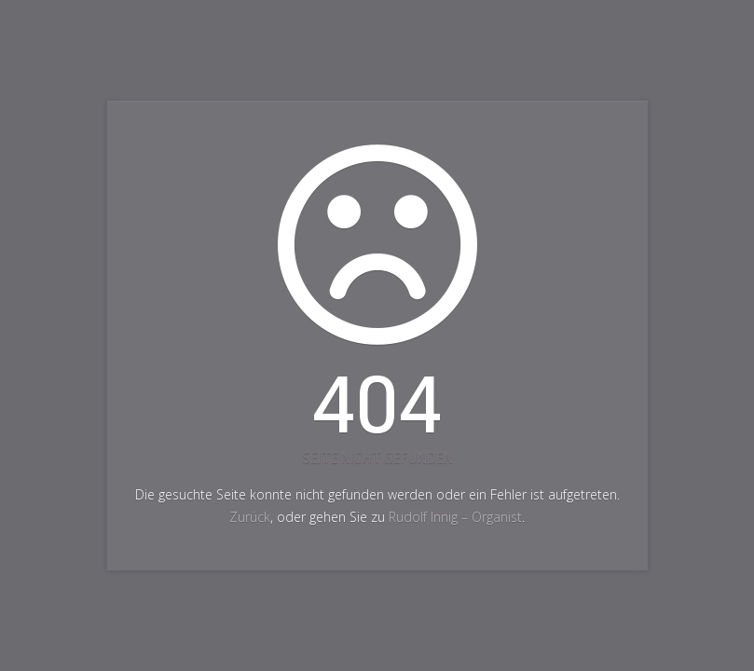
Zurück (249, 517)
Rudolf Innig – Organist (455, 517)
